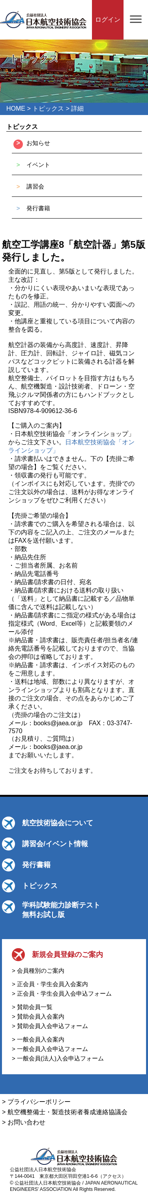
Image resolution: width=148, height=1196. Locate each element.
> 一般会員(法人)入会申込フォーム (58, 1058)
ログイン (107, 19)
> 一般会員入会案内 (38, 1039)
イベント (38, 164)
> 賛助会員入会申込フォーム (50, 1025)
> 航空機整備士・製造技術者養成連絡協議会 (64, 1112)
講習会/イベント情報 (55, 844)
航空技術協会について (57, 823)
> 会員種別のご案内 (38, 970)
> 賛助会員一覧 (32, 1007)
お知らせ (38, 143)
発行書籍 (38, 208)
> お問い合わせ (23, 1122)
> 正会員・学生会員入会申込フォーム (62, 993)
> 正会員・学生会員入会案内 (50, 984)
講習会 (35, 186)
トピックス (48, 108)
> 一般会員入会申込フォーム (50, 1048)
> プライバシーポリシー (36, 1101)
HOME (15, 108)
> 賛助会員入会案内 (38, 1016)
